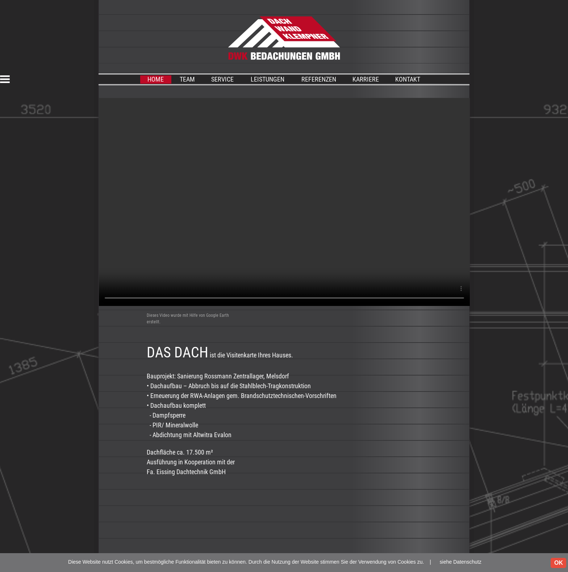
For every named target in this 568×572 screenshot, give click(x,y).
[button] (19, 79)
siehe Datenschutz (460, 562)
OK (558, 563)
